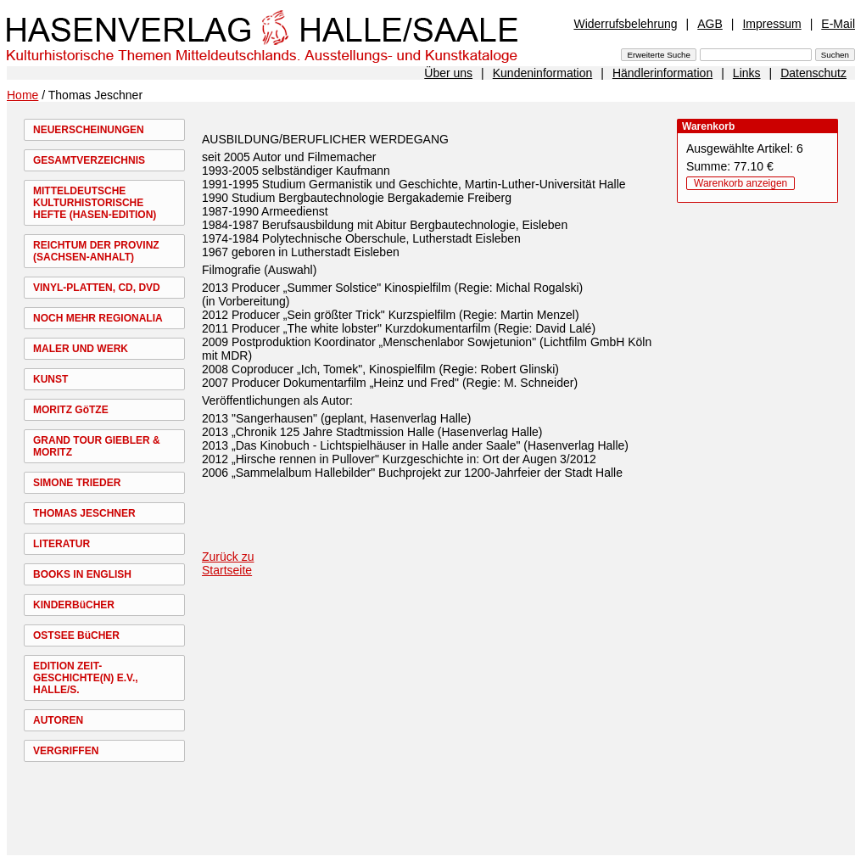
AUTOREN (58, 720)
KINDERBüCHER (74, 605)
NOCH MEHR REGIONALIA (98, 318)
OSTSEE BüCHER (76, 635)
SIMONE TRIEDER (76, 483)
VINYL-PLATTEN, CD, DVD (96, 288)
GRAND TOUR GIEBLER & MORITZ (96, 446)
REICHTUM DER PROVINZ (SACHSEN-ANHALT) (96, 251)
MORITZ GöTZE (71, 410)
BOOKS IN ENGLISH (82, 574)
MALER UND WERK (80, 349)
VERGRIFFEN (65, 751)
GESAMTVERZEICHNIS (89, 160)
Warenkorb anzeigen (740, 183)
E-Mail (838, 24)
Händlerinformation (662, 73)
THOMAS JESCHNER (84, 513)
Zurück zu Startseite (228, 563)
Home (22, 95)
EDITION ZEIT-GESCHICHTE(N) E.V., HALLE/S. (85, 678)
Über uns (448, 73)
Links (747, 73)
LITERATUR (61, 544)
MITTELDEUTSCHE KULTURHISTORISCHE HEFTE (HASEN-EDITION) (94, 203)
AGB (710, 24)
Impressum (771, 24)
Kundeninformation (543, 73)
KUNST (50, 379)
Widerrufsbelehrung (625, 24)
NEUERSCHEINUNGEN (88, 130)
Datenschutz (813, 73)
